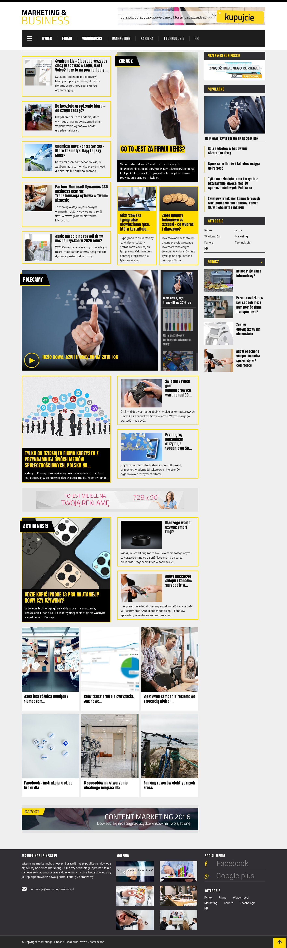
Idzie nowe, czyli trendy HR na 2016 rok (231, 138)
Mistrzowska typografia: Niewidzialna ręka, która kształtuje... (135, 222)
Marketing (121, 38)
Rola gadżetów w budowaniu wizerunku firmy (228, 150)
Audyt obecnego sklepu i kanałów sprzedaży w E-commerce (248, 358)
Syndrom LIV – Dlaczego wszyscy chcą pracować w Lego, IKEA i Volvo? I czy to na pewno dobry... (81, 65)
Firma (67, 38)
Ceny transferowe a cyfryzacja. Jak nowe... (109, 699)
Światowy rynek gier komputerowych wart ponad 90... (178, 387)
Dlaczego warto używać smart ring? (178, 527)
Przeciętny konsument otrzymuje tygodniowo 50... (178, 441)
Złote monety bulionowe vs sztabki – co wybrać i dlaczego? (178, 222)
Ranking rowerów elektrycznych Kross (169, 785)
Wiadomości (92, 38)
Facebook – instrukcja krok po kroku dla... (48, 785)
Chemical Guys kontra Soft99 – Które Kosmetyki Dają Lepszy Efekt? (79, 150)
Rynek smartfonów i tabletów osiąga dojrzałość (234, 166)
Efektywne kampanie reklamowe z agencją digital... (169, 699)
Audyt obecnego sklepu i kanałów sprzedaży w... (178, 580)
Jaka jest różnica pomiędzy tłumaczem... (46, 699)
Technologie (174, 38)
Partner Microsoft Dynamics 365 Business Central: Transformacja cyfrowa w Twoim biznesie (81, 193)
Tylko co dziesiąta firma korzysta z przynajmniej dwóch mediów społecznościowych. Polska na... (62, 459)
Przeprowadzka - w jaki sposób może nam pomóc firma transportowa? (249, 304)
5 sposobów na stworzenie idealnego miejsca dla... (106, 785)
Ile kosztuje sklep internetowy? (248, 273)
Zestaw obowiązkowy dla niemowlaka (248, 329)
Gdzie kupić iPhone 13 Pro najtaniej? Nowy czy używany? (62, 597)
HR (196, 38)
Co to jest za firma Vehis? (154, 149)
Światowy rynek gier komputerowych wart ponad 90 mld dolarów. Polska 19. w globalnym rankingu (234, 203)
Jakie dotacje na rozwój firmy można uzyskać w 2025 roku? (79, 238)
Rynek (47, 38)
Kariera (146, 38)
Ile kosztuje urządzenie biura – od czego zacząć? (80, 108)
